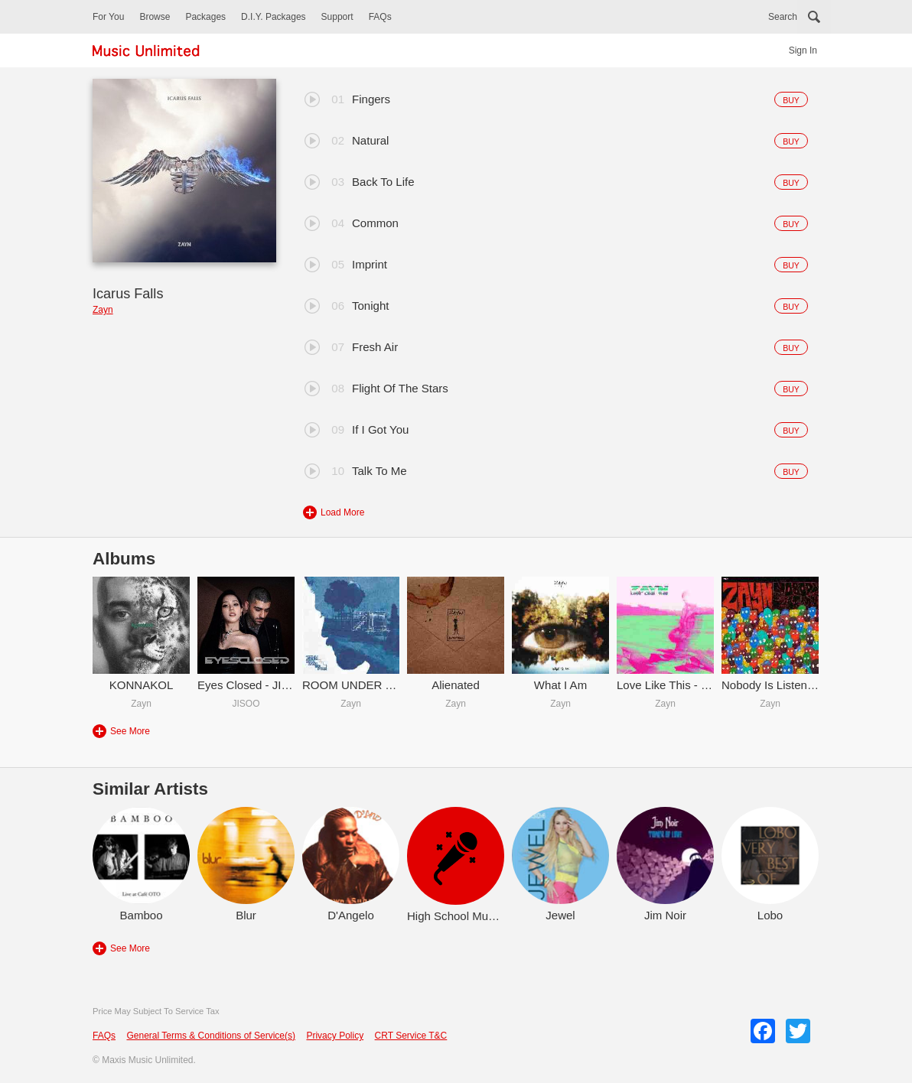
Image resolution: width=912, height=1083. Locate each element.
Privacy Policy (334, 1035)
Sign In (803, 50)
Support (337, 16)
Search (782, 16)
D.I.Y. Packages (273, 16)
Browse (154, 16)
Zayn (103, 309)
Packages (205, 16)
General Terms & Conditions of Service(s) (210, 1035)
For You (108, 16)
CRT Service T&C (411, 1035)
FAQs (380, 16)
